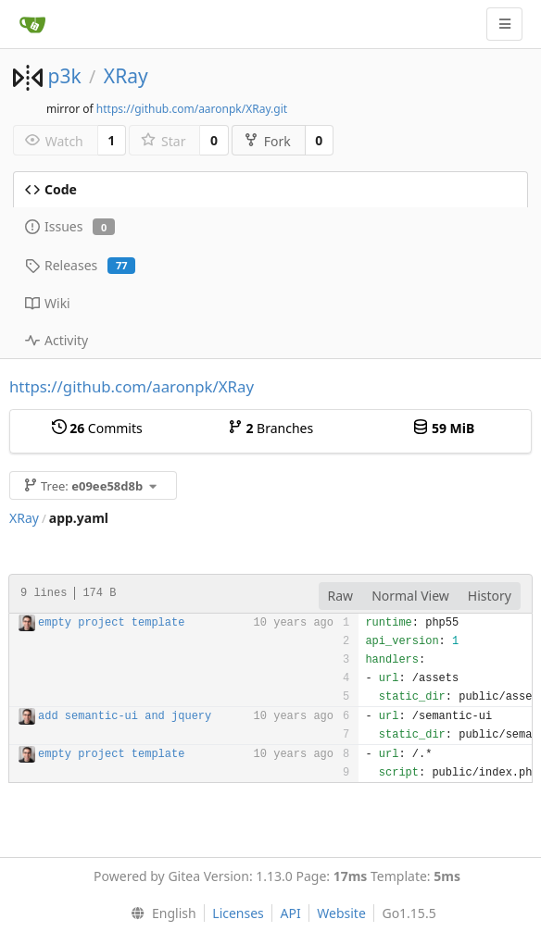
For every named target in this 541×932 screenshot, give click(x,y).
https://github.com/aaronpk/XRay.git (191, 109)
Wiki (47, 303)
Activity (56, 340)
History (489, 595)
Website (341, 913)
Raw (341, 595)
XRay (126, 76)
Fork (267, 141)
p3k (64, 76)
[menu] (158, 913)
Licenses (238, 913)
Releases (80, 265)
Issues (70, 226)
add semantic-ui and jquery (124, 716)
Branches (270, 428)
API (290, 913)
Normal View (410, 595)
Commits (97, 428)
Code (51, 189)
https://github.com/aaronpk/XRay (131, 386)
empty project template (111, 622)
